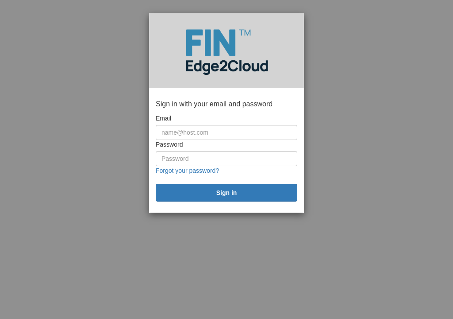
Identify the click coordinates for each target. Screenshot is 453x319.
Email (163, 118)
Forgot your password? (187, 170)
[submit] (226, 193)
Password (169, 144)
